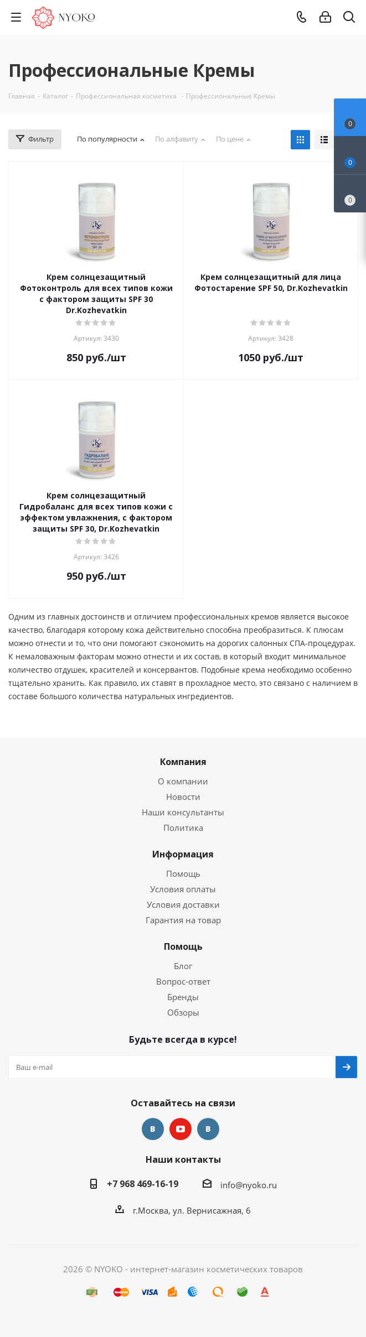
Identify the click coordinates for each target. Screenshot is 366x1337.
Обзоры (183, 1012)
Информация (183, 854)
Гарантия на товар (183, 919)
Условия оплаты (183, 888)
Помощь (183, 873)
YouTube (180, 1129)
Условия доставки (183, 904)
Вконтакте (153, 1129)
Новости (183, 796)
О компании (183, 781)
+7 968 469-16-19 (142, 1184)
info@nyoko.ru (248, 1184)
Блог (183, 965)
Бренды (183, 996)
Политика (183, 827)
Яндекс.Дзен (208, 1129)
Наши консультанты (183, 812)
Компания (183, 762)
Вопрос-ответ (183, 981)
